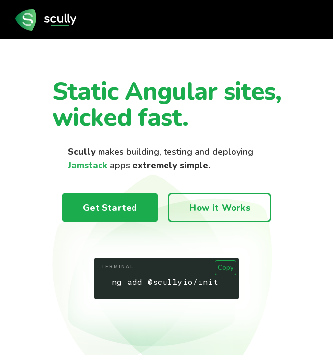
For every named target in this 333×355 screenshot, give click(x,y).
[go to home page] (49, 19)
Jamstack (87, 165)
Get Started (110, 207)
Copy (225, 267)
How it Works (219, 207)
